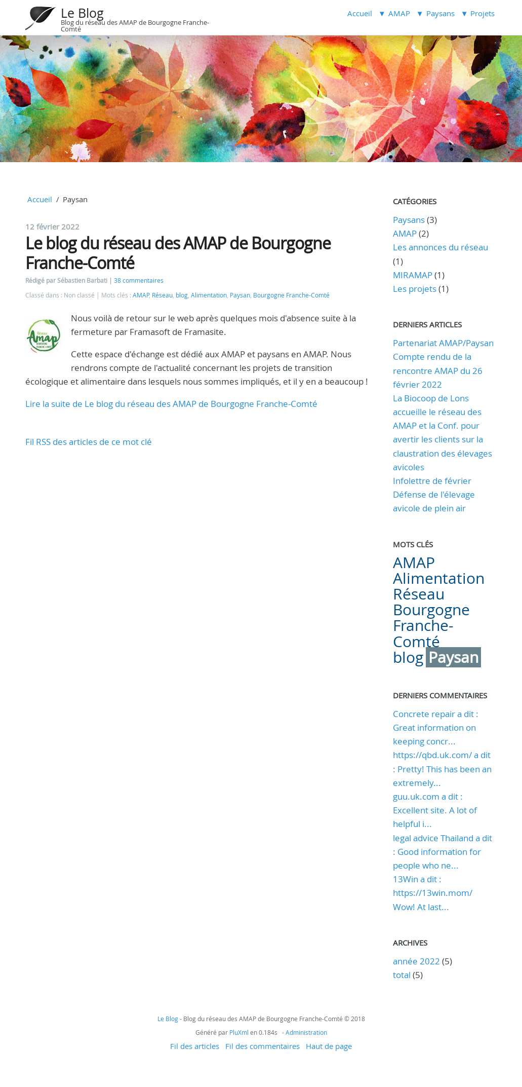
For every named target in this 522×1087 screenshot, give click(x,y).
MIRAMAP (412, 275)
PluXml (239, 1032)
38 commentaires (139, 280)
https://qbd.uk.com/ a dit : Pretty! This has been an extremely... (442, 768)
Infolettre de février (432, 480)
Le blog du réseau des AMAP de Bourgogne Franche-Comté (178, 252)
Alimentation (209, 295)
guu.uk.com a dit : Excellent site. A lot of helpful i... (435, 810)
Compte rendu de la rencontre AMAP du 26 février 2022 (438, 370)
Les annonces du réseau (440, 247)
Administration (306, 1032)
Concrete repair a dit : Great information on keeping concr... (435, 727)
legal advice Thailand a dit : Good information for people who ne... (442, 851)
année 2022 (416, 961)
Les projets (414, 288)
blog (182, 295)
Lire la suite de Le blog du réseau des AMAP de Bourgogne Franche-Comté (171, 403)
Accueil (359, 13)
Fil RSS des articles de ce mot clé (88, 441)
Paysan (240, 295)
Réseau (162, 295)
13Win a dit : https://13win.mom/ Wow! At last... (432, 892)
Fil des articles (194, 1046)
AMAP (141, 295)
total (403, 975)
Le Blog (82, 13)
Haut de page (329, 1046)
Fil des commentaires (262, 1046)
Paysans (409, 220)
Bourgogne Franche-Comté (291, 295)
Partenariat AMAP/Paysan (443, 343)
